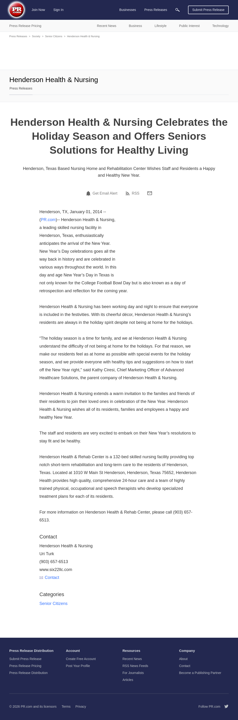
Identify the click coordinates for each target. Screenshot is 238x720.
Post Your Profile (78, 666)
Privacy (80, 706)
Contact (49, 577)
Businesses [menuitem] (127, 10)
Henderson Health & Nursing (83, 36)
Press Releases (18, 36)
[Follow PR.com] (224, 706)
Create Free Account (81, 659)
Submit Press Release (208, 10)
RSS (135, 193)
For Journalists (133, 673)
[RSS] (128, 193)
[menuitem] (177, 10)
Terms (66, 706)
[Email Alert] (89, 193)
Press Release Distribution (28, 673)
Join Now (38, 10)
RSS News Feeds (135, 666)
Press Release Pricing (25, 666)
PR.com (48, 219)
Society (36, 36)
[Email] (149, 193)
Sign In (58, 10)
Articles (127, 680)
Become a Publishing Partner (200, 673)
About (183, 659)
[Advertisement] (119, 53)
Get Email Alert (105, 193)
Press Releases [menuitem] (155, 10)
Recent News (132, 659)
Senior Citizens (53, 36)
